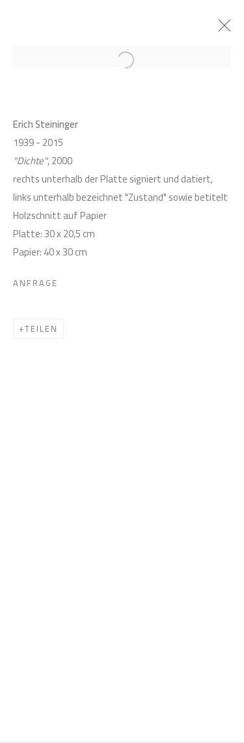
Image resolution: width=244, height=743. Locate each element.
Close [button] (224, 29)
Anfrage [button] (35, 285)
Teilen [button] (41, 331)
